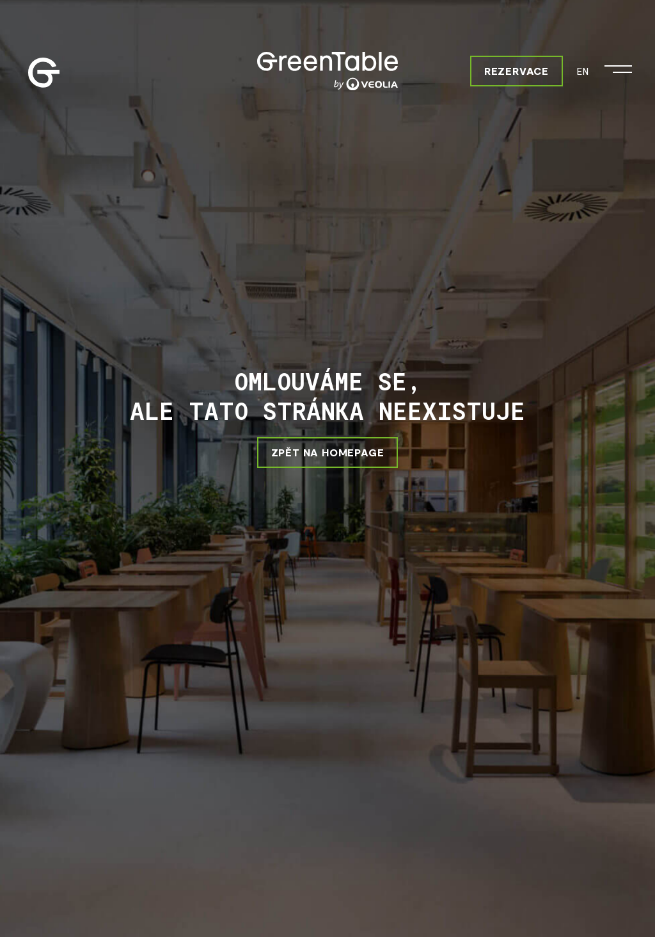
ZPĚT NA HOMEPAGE (327, 452)
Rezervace (516, 71)
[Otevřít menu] (618, 66)
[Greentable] (327, 71)
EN (582, 71)
